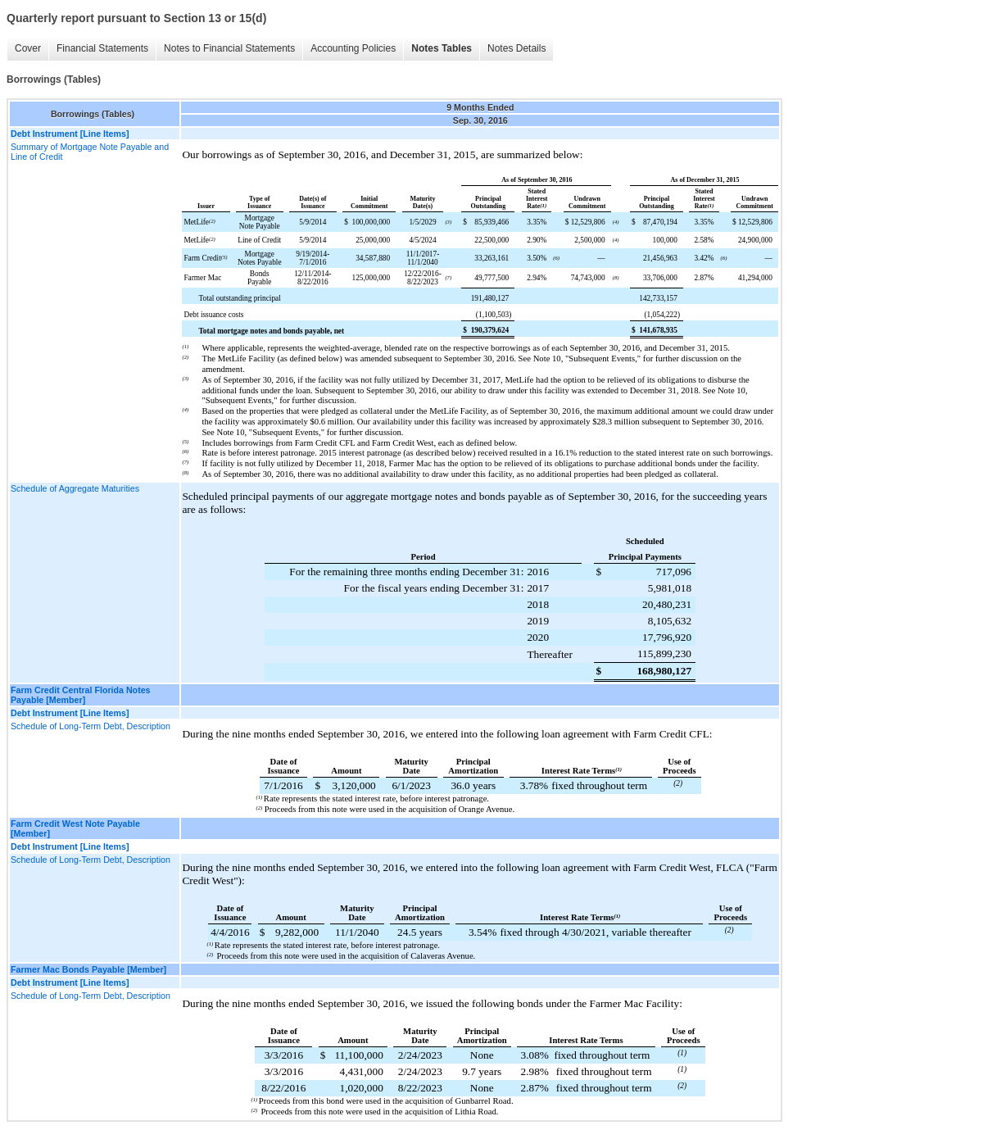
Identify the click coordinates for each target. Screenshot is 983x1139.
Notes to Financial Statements (229, 48)
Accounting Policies (353, 48)
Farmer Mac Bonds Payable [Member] (88, 969)
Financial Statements (102, 48)
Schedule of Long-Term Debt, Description (90, 726)
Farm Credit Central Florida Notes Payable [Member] (81, 695)
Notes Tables (441, 48)
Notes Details (516, 48)
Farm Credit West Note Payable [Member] (75, 828)
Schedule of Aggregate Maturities (75, 488)
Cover (28, 48)
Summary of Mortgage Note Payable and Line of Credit (90, 151)
